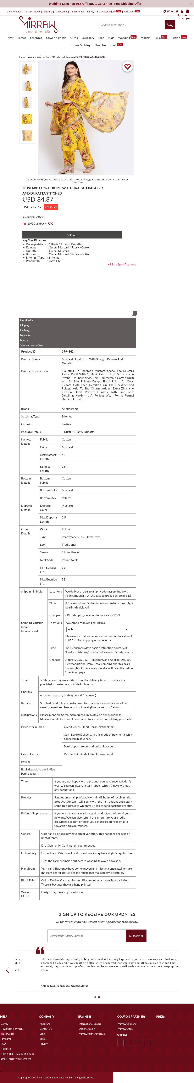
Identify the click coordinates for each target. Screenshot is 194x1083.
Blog (42, 1033)
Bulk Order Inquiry (106, 11)
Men (101, 37)
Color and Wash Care (31, 345)
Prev (9, 970)
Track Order (61, 11)
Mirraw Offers (125, 1028)
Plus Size (100, 45)
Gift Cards (132, 11)
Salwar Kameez (56, 37)
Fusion (179, 37)
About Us (45, 1023)
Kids (111, 37)
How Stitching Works (12, 1028)
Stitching (24, 330)
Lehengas (36, 37)
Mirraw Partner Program (92, 1033)
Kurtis (74, 37)
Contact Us (46, 1028)
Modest (145, 37)
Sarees (22, 37)
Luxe (161, 37)
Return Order (77, 11)
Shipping (24, 325)
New (10, 37)
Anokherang (70, 408)
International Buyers (90, 1023)
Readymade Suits (73, 537)
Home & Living (80, 45)
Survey (90, 11)
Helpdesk (6, 1048)
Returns (24, 340)
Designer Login (87, 1028)
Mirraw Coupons (127, 1023)
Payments (25, 335)
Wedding (127, 37)
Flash (116, 45)
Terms (43, 1038)
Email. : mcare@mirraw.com (16, 1058)
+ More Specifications (122, 264)
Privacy (44, 1043)
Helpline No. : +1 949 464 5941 (17, 1053)
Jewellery (88, 37)
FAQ (3, 1043)
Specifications (27, 320)
